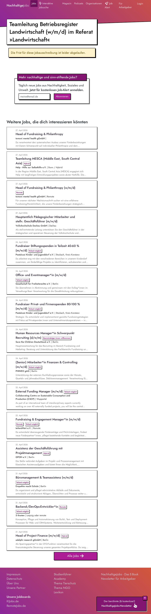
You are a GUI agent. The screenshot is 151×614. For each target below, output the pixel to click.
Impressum (13, 574)
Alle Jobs (75, 556)
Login (140, 3)
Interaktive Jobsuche (46, 5)
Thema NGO (62, 588)
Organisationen (94, 3)
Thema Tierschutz (65, 583)
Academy (60, 578)
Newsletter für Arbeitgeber (118, 578)
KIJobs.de (13, 601)
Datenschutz (14, 578)
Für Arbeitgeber (125, 5)
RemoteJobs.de (16, 606)
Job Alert (109, 5)
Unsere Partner (16, 588)
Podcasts (78, 3)
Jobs (34, 3)
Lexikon (58, 592)
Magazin (66, 3)
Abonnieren (62, 96)
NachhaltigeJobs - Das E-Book (119, 574)
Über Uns (13, 583)
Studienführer (62, 574)
